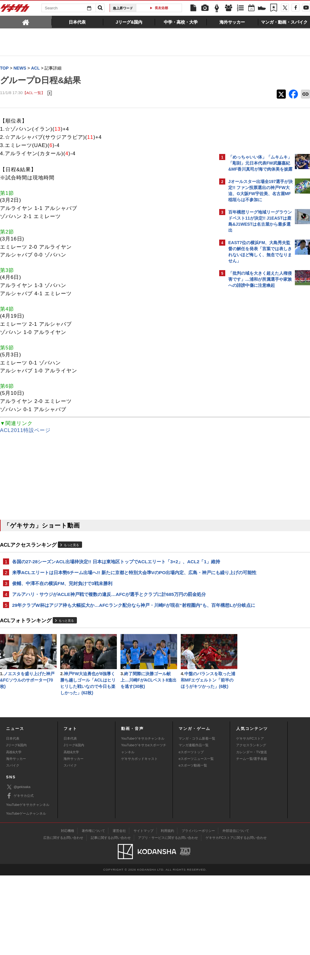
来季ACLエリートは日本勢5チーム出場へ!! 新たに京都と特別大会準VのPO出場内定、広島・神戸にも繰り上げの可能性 (107, 583)
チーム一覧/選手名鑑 (251, 838)
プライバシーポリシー (198, 910)
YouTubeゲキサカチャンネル (142, 818)
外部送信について (236, 910)
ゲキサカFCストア (250, 818)
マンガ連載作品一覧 (194, 824)
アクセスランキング (251, 824)
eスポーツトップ (191, 831)
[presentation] (26, 22)
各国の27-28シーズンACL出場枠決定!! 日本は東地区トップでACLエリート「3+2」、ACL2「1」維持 (105, 565)
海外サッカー (16, 838)
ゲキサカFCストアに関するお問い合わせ (236, 917)
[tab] (26, 22)
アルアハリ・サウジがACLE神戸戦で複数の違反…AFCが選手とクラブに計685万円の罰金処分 (106, 612)
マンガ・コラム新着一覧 (197, 818)
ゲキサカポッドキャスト (139, 838)
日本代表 (12, 818)
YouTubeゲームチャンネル (26, 893)
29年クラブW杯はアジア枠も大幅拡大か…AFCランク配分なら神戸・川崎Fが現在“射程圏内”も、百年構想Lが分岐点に (104, 630)
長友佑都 (161, 8)
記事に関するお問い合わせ (111, 917)
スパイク (12, 845)
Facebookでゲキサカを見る (253, 395)
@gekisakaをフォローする (252, 383)
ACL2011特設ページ (25, 430)
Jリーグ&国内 (16, 824)
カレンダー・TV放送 (251, 831)
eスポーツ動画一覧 (193, 845)
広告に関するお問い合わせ (63, 917)
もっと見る (71, 545)
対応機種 (67, 910)
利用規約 (167, 910)
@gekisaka (18, 866)
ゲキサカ (15, 10)
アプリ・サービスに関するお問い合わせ (168, 917)
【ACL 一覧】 (34, 93)
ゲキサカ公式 (20, 875)
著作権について (93, 910)
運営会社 (119, 910)
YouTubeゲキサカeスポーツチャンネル (143, 828)
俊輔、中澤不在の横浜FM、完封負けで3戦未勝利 (62, 597)
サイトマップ (143, 910)
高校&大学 (13, 831)
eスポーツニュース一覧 (196, 838)
